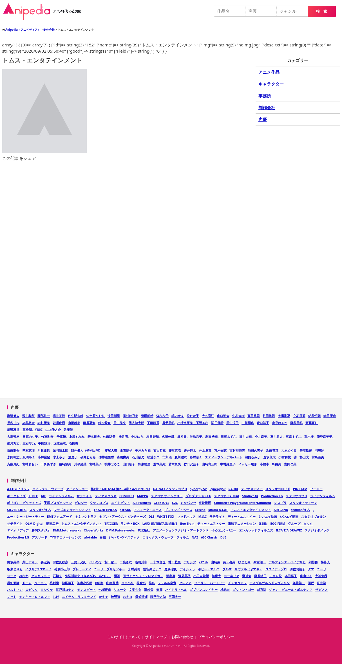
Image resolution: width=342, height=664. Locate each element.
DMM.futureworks (67, 530)
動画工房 (52, 523)
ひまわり (244, 562)
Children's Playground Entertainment (242, 503)
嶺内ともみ (88, 457)
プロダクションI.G (198, 496)
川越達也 (43, 450)
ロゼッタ (31, 589)
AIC (43, 496)
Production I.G (272, 496)
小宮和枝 (284, 457)
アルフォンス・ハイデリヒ (287, 562)
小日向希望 (201, 576)
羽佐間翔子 (297, 569)
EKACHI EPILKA (105, 510)
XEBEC (33, 496)
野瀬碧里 (144, 464)
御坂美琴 (13, 562)
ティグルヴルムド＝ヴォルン (269, 583)
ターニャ (40, 583)
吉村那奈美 (237, 450)
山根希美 (74, 423)
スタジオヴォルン (313, 516)
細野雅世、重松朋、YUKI (25, 429)
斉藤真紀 (13, 464)
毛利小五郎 (62, 569)
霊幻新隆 (13, 583)
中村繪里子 (228, 464)
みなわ (23, 576)
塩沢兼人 (13, 416)
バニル (203, 562)
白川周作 (248, 423)
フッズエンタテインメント (72, 510)
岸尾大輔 (111, 450)
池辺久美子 (255, 450)
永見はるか (279, 423)
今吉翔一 (259, 562)
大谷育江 (208, 416)
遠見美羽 (184, 576)
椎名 (152, 583)
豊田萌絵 (147, 416)
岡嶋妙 (319, 450)
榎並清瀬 (141, 597)
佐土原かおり (95, 416)
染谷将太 (28, 423)
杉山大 (304, 457)
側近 (311, 583)
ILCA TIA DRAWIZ (289, 530)
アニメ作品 (269, 72)
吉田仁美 (290, 464)
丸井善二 (298, 583)
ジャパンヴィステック (124, 537)
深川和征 (28, 416)
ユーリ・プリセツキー (109, 569)
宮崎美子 (95, 464)
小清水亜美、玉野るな (192, 423)
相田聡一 (110, 562)
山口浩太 (223, 416)
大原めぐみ (289, 450)
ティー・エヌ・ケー (211, 523)
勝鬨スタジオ (41, 530)
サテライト (84, 496)
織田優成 (329, 416)
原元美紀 (168, 423)
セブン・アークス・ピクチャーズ (122, 516)
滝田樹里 (114, 416)
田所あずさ (48, 464)
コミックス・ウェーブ (47, 489)
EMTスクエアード (59, 516)
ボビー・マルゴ (209, 569)
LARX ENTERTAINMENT (159, 523)
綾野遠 (115, 597)
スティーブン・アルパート (223, 457)
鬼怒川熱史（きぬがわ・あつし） (88, 576)
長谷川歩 (13, 423)
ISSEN (263, 523)
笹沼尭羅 (305, 450)
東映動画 (205, 503)
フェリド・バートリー (209, 583)
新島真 (170, 576)
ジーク (11, 576)
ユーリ (321, 569)
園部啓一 (43, 416)
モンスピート (86, 589)
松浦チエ (153, 457)
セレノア (185, 583)
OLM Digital (34, 523)
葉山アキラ (30, 562)
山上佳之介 (53, 429)
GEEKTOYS (161, 503)
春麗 (159, 589)
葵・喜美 (229, 562)
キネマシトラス (86, 516)
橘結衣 (225, 589)
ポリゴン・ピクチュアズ (24, 503)
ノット (11, 597)
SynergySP (217, 489)
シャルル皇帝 (167, 583)
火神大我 (321, 576)
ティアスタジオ (106, 496)
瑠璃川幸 (141, 562)
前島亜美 (318, 457)
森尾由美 (123, 457)
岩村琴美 (43, 423)
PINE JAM (300, 489)
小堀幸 (264, 464)
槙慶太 (216, 576)
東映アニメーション (242, 523)
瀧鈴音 (148, 589)
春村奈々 (196, 457)
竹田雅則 (269, 416)
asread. (125, 510)
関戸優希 (217, 423)
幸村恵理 (28, 450)
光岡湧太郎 (60, 450)
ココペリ (127, 583)
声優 (262, 119)
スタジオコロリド (277, 489)
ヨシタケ (47, 589)
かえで (103, 597)
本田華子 (291, 576)
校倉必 (141, 583)
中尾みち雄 (143, 450)
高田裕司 (253, 416)
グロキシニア (40, 576)
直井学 (321, 583)
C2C (175, 503)
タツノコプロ (99, 503)
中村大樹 (238, 416)
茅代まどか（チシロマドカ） (143, 576)
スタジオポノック (317, 530)
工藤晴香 (153, 423)
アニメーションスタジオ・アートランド (181, 530)
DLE (151, 516)
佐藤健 (68, 429)
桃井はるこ (112, 464)
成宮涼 (261, 589)
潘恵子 (72, 457)
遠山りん (306, 576)
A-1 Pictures (142, 503)
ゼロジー (81, 503)
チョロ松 (275, 576)
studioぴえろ (300, 510)
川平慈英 (80, 464)
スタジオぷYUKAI (226, 496)
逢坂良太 (269, 457)
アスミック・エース (148, 510)
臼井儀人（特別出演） (86, 450)
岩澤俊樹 (59, 423)
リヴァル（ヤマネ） (248, 569)
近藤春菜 (272, 450)
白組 (103, 537)
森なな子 (162, 416)
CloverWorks (93, 530)
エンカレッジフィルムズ (256, 530)
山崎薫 (215, 562)
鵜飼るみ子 (252, 457)
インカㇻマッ (237, 583)
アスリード (39, 537)
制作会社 (266, 107)
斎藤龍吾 (13, 450)
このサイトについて (124, 637)
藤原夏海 (89, 423)
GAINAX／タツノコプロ (170, 489)
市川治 (167, 457)
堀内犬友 (177, 416)
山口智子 (129, 464)
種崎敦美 (65, 464)
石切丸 (57, 576)
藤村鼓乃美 (130, 416)
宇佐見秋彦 (60, 562)
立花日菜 (299, 416)
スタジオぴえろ (40, 510)
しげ (56, 597)
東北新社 (144, 530)
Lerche (200, 510)
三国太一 (175, 597)
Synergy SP (198, 489)
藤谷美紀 (296, 423)
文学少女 (135, 589)
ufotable (90, 537)
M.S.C (202, 516)
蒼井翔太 (190, 450)
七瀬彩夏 (284, 416)
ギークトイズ (16, 496)
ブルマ (227, 569)
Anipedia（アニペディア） (44, 12)
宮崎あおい (30, 464)
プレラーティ (82, 569)
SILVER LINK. (16, 510)
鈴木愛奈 (104, 423)
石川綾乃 (138, 457)
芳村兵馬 (134, 569)
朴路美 (276, 464)
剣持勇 (313, 562)
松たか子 (193, 416)
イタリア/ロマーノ (38, 569)
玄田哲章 (159, 450)
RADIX (233, 489)
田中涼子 (232, 423)
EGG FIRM (277, 523)
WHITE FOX (165, 516)
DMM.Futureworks (120, 530)
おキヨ (127, 597)
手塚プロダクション (58, 503)
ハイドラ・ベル (176, 589)
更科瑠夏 (170, 569)
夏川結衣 (181, 457)
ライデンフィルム (61, 496)
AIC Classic (209, 537)
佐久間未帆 (75, 416)
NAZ (195, 537)
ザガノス (321, 589)
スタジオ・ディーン (303, 503)
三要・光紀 (78, 562)
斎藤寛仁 (311, 423)
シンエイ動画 (267, 516)
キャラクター (271, 84)
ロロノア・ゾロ (276, 569)
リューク (120, 589)
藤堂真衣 (175, 450)
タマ (311, 569)
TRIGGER (111, 523)
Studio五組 (250, 496)
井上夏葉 (205, 450)
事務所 (264, 95)
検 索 (321, 11)
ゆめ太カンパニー (223, 530)
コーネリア (231, 576)
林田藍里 (174, 562)
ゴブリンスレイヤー (204, 589)
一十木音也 (158, 562)
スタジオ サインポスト (167, 496)
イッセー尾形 (247, 464)
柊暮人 (325, 562)
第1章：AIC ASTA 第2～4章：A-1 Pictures (120, 489)
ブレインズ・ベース (178, 510)
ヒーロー (316, 489)
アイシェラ (187, 569)
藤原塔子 (260, 576)
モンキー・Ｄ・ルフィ (34, 597)
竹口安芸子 (191, 464)
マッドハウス (186, 516)
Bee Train (187, 523)
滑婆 (117, 576)
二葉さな (126, 562)
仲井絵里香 (106, 457)
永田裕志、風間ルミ (21, 457)
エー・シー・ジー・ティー (25, 516)
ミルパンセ (188, 503)
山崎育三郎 (209, 464)
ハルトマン (15, 589)
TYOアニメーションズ (65, 537)
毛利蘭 (54, 583)
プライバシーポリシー (216, 637)
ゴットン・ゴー (243, 589)
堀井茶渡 (59, 416)
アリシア (190, 562)
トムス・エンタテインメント (251, 510)
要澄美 (45, 562)
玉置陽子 (126, 450)
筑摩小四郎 (84, 583)
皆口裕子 (263, 423)
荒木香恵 (220, 450)
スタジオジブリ (296, 496)
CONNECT (126, 496)
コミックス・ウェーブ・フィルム (165, 537)
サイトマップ (156, 637)
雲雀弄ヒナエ (152, 569)
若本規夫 (174, 464)
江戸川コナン (65, 589)
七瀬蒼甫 (105, 589)
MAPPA (142, 496)
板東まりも (15, 569)
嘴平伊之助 (158, 597)
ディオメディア (252, 489)
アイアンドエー (77, 489)
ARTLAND (281, 510)
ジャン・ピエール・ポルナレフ (290, 589)
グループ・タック (300, 523)
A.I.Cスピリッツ (18, 489)
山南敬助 (112, 583)
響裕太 (246, 576)
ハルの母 (95, 562)
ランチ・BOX (129, 523)
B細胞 (99, 583)
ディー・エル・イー (242, 516)
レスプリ (280, 503)
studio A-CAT (218, 510)
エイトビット (120, 503)
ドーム (27, 583)
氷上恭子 (59, 457)
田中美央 (119, 423)
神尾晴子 (68, 583)
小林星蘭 (44, 457)
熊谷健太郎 (136, 423)
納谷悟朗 (314, 416)
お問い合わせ (182, 637)
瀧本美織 (159, 464)
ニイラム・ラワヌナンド (79, 597)
